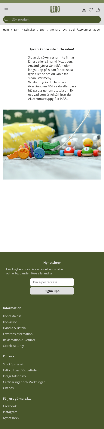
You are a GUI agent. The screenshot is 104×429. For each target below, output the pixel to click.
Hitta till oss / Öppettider (20, 370)
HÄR (63, 99)
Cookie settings (14, 346)
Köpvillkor (10, 322)
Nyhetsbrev (11, 418)
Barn (17, 29)
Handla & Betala (14, 328)
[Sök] (52, 19)
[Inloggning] (84, 9)
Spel (42, 29)
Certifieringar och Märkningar (24, 382)
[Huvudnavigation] (6, 9)
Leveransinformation (18, 334)
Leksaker (29, 29)
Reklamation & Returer (19, 340)
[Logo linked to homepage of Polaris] (55, 10)
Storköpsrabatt (14, 364)
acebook (11, 406)
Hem (6, 29)
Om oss (8, 388)
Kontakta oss (12, 316)
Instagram (10, 412)
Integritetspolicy (14, 376)
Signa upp (52, 291)
